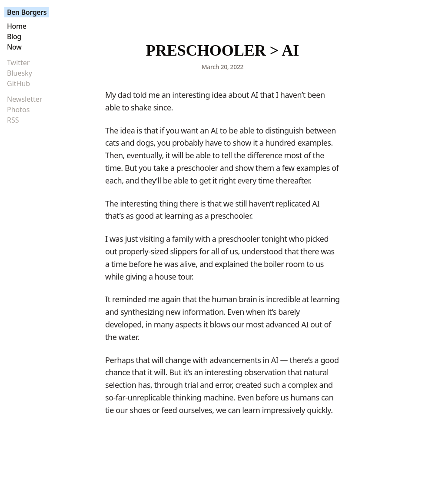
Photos (18, 109)
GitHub (18, 83)
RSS (13, 120)
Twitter (18, 62)
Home (16, 26)
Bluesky (19, 73)
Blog (14, 36)
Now (14, 47)
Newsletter (24, 99)
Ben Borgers (26, 12)
